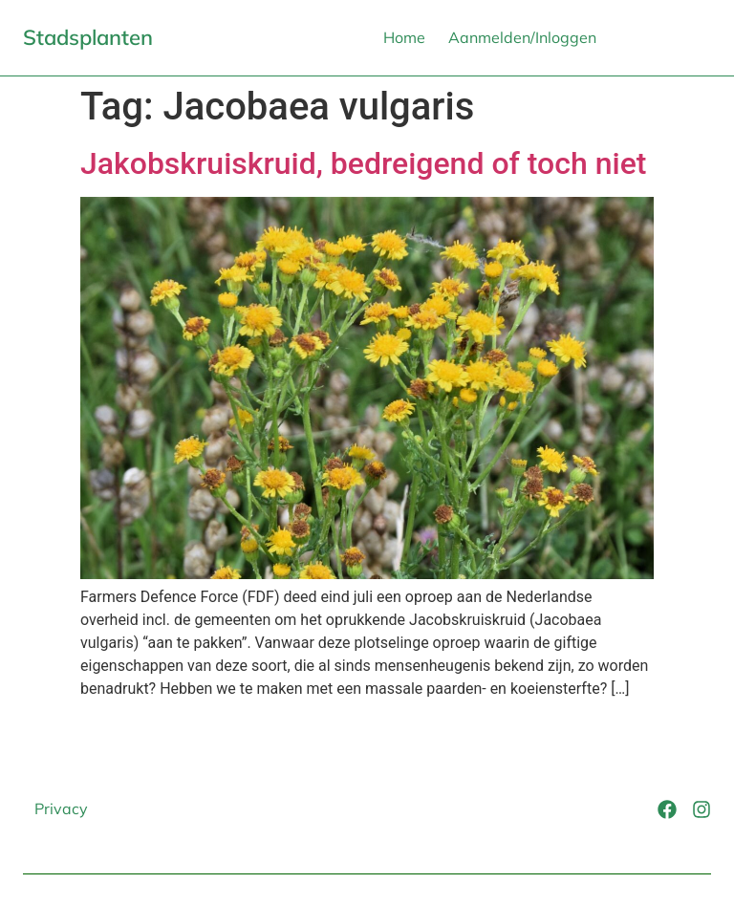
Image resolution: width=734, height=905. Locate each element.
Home (404, 37)
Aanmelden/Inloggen (522, 37)
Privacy (61, 808)
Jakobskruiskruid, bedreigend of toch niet (363, 163)
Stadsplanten (88, 37)
